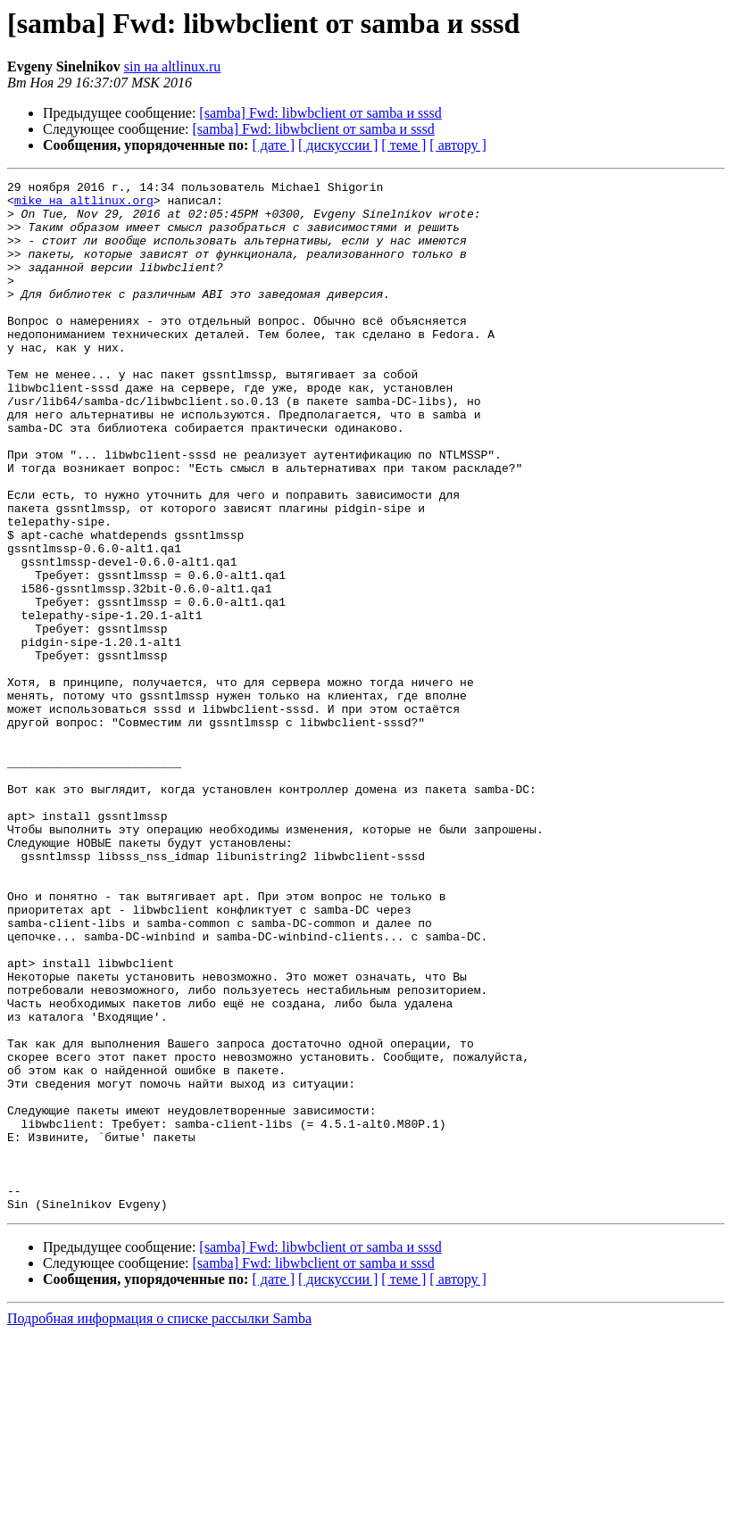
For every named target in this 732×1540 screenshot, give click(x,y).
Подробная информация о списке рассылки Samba (159, 1524)
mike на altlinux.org (84, 205)
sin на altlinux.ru (172, 66)
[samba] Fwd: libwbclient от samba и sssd (320, 112)
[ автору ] (457, 145)
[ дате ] (273, 145)
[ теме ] (403, 145)
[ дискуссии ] (338, 145)
